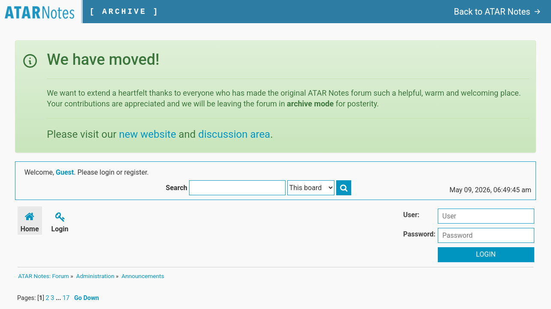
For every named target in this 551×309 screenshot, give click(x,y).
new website (146, 134)
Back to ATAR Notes (499, 11)
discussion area (233, 134)
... (57, 302)
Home (29, 221)
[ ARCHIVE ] (130, 11)
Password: (422, 235)
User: (414, 216)
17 (64, 302)
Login (59, 221)
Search (358, 174)
